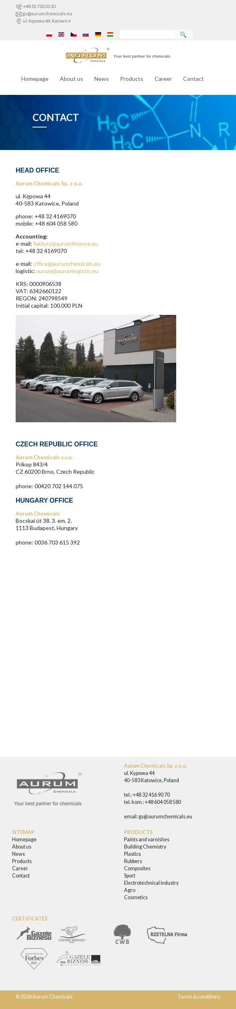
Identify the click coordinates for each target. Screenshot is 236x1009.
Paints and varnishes (146, 839)
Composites (137, 868)
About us (71, 78)
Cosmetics (136, 897)
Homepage (35, 78)
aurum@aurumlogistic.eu (67, 270)
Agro (129, 890)
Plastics (132, 854)
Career (163, 78)
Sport (129, 876)
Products (131, 78)
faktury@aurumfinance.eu (65, 243)
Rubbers (133, 861)
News (101, 78)
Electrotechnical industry (151, 883)
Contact (193, 78)
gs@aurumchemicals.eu (47, 13)
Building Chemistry (145, 847)
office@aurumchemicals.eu (66, 263)
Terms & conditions (198, 997)
